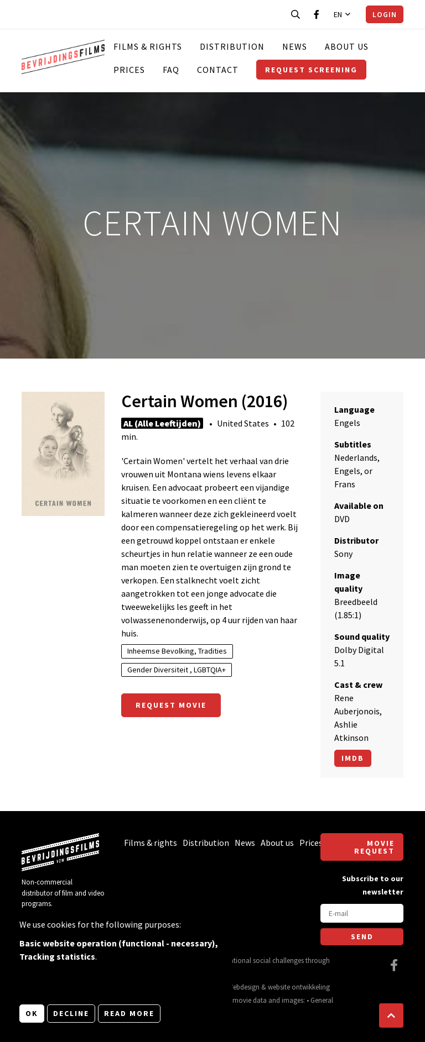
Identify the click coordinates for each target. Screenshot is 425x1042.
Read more (129, 1013)
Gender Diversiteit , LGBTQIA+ (176, 670)
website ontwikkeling (299, 986)
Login (384, 14)
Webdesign (243, 986)
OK (31, 1013)
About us (347, 46)
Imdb (352, 758)
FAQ (171, 69)
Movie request (374, 847)
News (294, 46)
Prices (129, 69)
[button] (391, 1015)
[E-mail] (361, 913)
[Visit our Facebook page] (316, 14)
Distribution (232, 46)
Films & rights (147, 46)
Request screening (311, 70)
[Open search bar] (295, 14)
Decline (71, 1013)
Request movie (171, 705)
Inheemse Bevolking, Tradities (177, 651)
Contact (218, 69)
